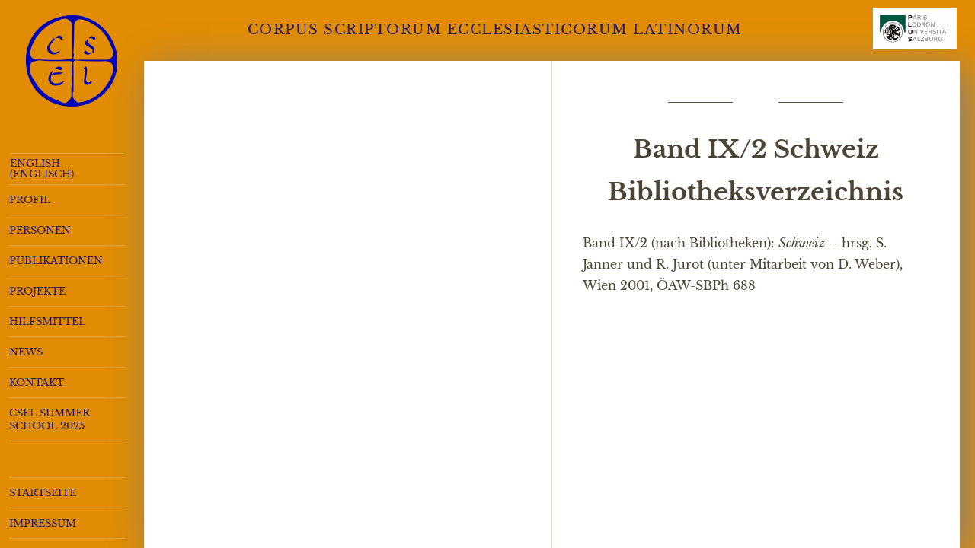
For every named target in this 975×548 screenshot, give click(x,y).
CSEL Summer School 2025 (49, 419)
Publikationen (56, 260)
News (26, 352)
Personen (40, 230)
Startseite (42, 492)
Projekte (37, 291)
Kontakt (36, 382)
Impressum (42, 523)
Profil (29, 199)
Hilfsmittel (47, 321)
